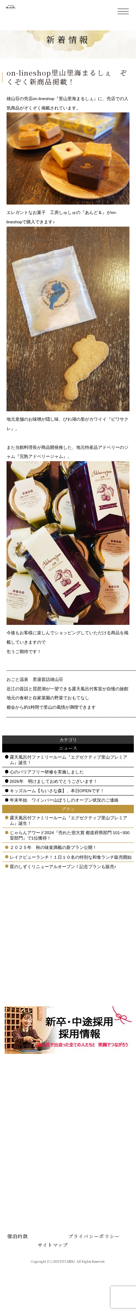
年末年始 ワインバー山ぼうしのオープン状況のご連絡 (64, 819)
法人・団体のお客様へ (36, 1202)
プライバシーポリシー (94, 1255)
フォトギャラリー (31, 1229)
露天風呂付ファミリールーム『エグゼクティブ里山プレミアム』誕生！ (68, 779)
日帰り (20, 1095)
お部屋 (20, 1127)
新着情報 (86, 1113)
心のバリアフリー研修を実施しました (47, 791)
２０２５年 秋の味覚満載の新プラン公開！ (53, 866)
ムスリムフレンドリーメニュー (36, 1115)
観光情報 (86, 1095)
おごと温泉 (24, 1145)
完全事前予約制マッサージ (38, 1182)
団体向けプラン (29, 1193)
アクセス (22, 1154)
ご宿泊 (20, 1086)
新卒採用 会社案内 (34, 1211)
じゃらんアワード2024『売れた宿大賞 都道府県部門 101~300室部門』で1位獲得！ (69, 855)
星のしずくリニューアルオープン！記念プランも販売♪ (63, 885)
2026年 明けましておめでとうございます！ (54, 800)
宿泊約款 (17, 1255)
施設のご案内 (27, 1136)
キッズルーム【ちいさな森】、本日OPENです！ (57, 810)
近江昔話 (86, 1086)
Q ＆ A (20, 1170)
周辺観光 (86, 1104)
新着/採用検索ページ (35, 1220)
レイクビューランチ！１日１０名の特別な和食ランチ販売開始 (71, 876)
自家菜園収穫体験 (96, 1140)
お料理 (20, 1104)
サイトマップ (53, 1264)
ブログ (84, 1122)
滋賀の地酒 (89, 1131)
